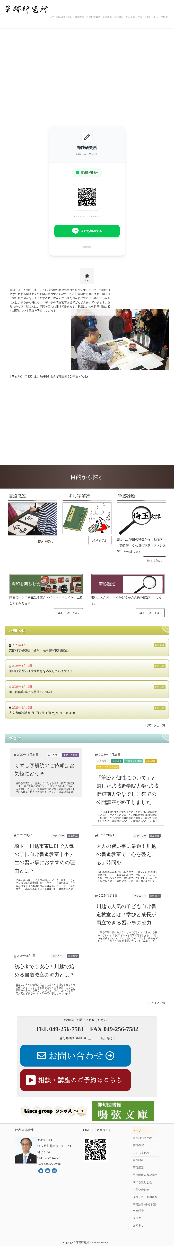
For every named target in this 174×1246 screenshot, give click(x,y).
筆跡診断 (107, 17)
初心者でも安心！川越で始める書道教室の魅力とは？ (44, 991)
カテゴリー (54, 755)
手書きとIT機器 (134, 761)
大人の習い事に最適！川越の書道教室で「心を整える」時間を (126, 862)
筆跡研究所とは (64, 17)
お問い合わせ (151, 17)
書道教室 (79, 17)
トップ (50, 17)
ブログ (164, 17)
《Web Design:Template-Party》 (87, 1239)
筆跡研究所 (82, 1233)
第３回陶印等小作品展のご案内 (30, 692)
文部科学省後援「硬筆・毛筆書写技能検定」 (39, 650)
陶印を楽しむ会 (134, 17)
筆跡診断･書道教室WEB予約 (144, 1198)
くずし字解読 (93, 17)
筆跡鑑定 (119, 17)
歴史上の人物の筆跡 (107, 767)
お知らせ (159, 645)
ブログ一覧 (157, 1027)
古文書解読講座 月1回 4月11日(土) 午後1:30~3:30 (42, 713)
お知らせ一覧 (156, 725)
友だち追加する (87, 231)
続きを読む (45, 541)
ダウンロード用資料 (145, 1188)
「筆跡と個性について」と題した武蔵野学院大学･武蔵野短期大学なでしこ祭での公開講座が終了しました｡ (127, 793)
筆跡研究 (117, 761)
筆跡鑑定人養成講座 (145, 1165)
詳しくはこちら (68, 613)
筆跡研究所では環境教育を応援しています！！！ (42, 671)
